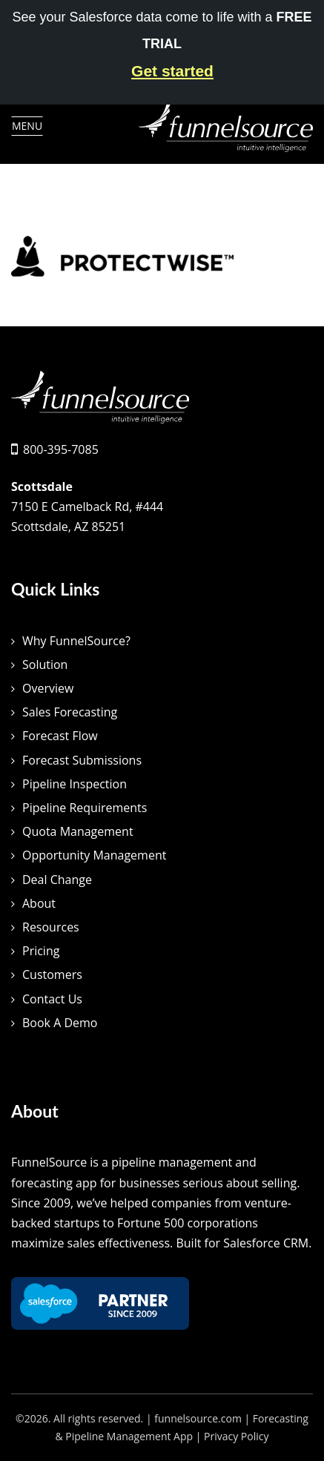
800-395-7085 (61, 449)
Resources (50, 927)
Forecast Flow (60, 736)
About (39, 903)
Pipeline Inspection (74, 784)
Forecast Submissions (82, 760)
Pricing (40, 951)
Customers (52, 974)
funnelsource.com (198, 1418)
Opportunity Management (94, 855)
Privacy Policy (236, 1436)
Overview (47, 688)
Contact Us (52, 999)
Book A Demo (59, 1023)
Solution (44, 664)
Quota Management (77, 831)
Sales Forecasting (69, 712)
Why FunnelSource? (76, 641)
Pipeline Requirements (84, 807)
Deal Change (57, 879)
